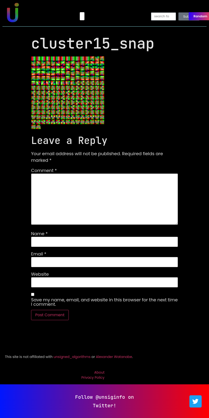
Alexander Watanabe (114, 356)
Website (40, 274)
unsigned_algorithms (72, 356)
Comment (44, 170)
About (99, 372)
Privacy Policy (92, 377)
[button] (82, 16)
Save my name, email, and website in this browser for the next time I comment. (104, 302)
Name (39, 234)
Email (38, 254)
